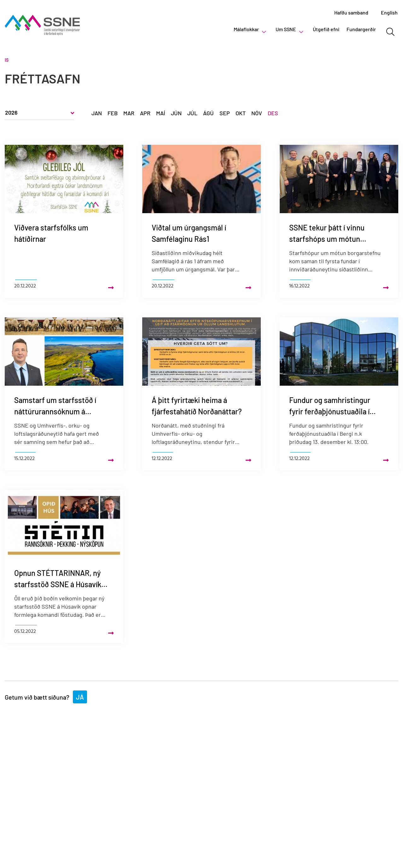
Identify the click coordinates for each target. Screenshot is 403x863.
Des (273, 113)
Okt (241, 113)
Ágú (208, 113)
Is (7, 60)
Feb (113, 113)
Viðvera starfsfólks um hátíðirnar (51, 233)
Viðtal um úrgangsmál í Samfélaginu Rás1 (189, 233)
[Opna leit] (390, 31)
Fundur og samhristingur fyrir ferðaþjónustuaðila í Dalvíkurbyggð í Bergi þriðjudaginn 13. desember (332, 406)
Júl (192, 113)
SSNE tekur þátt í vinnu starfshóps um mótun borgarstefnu (327, 234)
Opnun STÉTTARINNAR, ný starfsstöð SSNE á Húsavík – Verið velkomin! (60, 579)
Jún (176, 113)
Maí (160, 113)
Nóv (256, 113)
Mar (128, 113)
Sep (224, 113)
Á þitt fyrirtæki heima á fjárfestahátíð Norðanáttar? (197, 405)
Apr (145, 113)
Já (80, 697)
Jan (96, 113)
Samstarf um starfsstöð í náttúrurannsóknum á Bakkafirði (55, 406)
